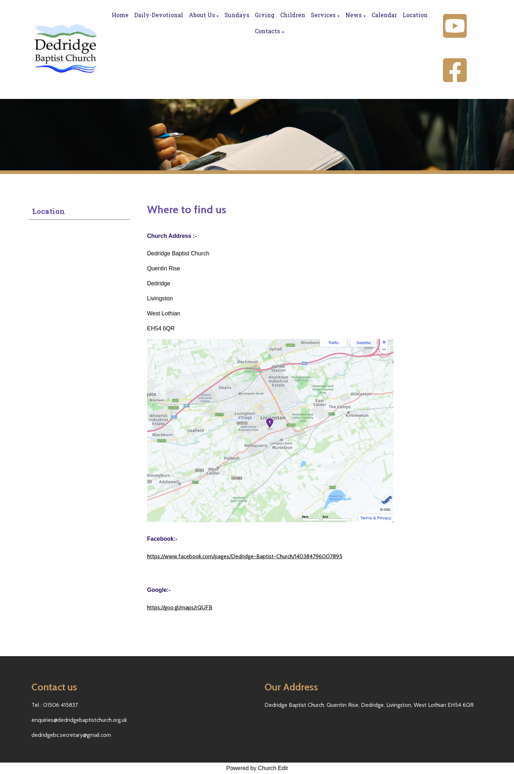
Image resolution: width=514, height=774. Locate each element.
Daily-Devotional (158, 15)
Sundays (237, 15)
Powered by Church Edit (257, 768)
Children (292, 15)
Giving (264, 15)
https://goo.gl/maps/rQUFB (179, 607)
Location (415, 15)
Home (120, 15)
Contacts (267, 31)
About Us (202, 15)
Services (323, 15)
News (354, 15)
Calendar (384, 15)
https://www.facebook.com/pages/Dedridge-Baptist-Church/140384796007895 (244, 556)
